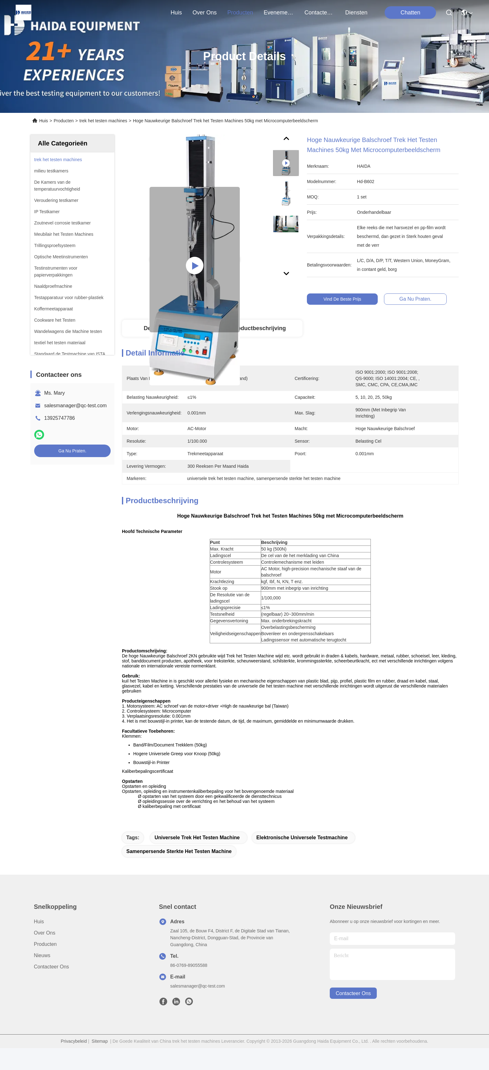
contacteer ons (319, 12)
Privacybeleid (74, 1063)
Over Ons (44, 954)
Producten (64, 120)
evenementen (279, 12)
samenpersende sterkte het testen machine (179, 873)
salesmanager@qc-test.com (75, 405)
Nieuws (42, 977)
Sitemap (100, 1063)
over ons (204, 12)
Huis (176, 12)
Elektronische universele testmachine (302, 859)
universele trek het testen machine (197, 859)
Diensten (356, 12)
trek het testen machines (103, 120)
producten (240, 12)
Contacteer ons (51, 988)
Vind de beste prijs (345, 299)
